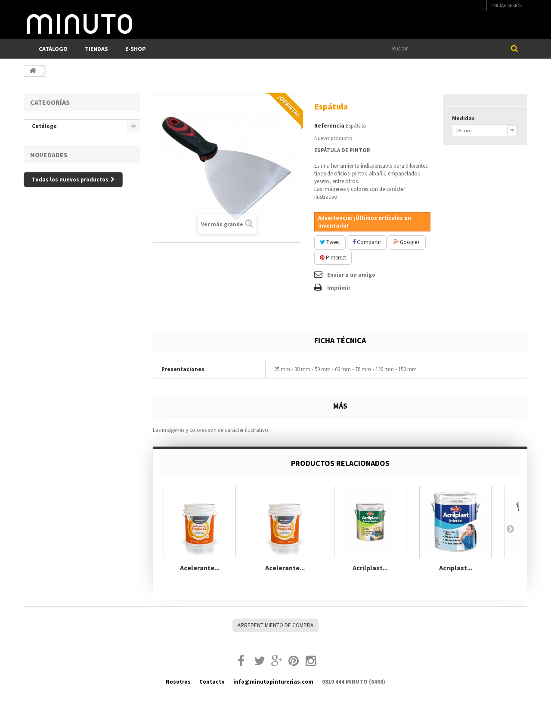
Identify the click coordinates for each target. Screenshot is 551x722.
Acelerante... (200, 567)
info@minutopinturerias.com (273, 681)
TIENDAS (96, 49)
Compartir (367, 242)
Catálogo (53, 49)
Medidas (464, 118)
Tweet (330, 242)
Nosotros (178, 681)
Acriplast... (455, 567)
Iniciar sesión (507, 5)
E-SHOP (135, 49)
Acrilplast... (370, 567)
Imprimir (338, 287)
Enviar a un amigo (351, 274)
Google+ (406, 242)
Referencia (329, 125)
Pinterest (333, 257)
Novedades (49, 154)
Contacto (212, 681)
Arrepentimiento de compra (275, 625)
